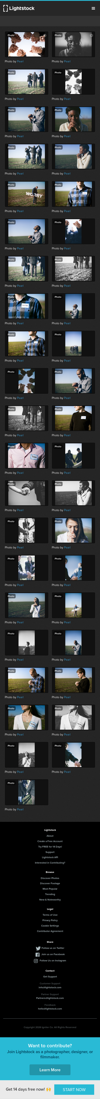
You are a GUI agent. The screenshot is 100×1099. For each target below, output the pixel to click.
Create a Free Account (50, 841)
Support (50, 852)
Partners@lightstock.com (50, 998)
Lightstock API (50, 857)
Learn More (50, 1070)
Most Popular (50, 888)
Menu (93, 8)
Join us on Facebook (53, 954)
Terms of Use (50, 915)
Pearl (20, 61)
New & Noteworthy (50, 899)
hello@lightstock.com (50, 1008)
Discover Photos (50, 878)
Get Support (50, 976)
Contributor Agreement (50, 931)
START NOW (74, 1089)
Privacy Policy (50, 920)
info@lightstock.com (50, 987)
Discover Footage (50, 883)
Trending (50, 894)
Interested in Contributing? (50, 862)
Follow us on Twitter (53, 948)
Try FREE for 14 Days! (50, 846)
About (50, 835)
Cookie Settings (50, 925)
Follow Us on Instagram (53, 960)
